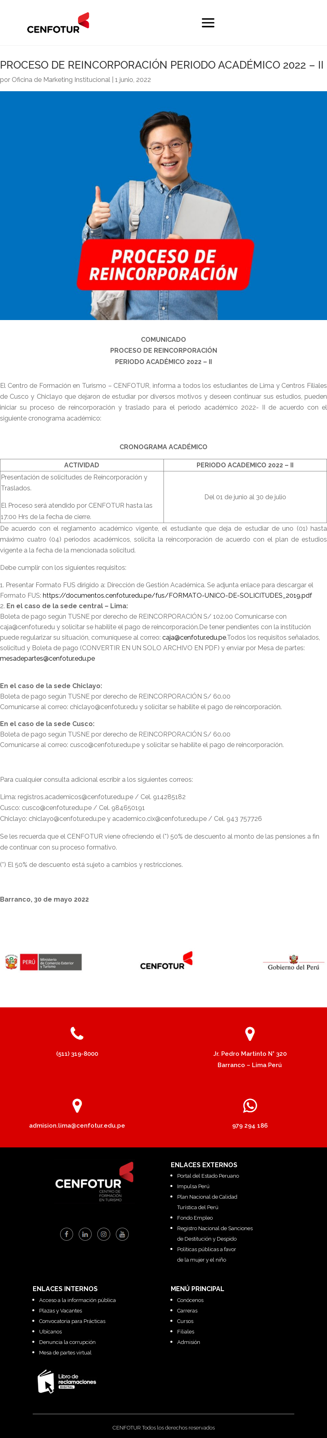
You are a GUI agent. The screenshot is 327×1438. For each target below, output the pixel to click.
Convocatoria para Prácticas (72, 1321)
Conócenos (190, 1300)
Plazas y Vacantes (60, 1311)
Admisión (188, 1342)
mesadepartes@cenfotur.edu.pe (47, 658)
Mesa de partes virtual (65, 1353)
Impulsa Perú (193, 1186)
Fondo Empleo (195, 1218)
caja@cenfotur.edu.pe (194, 637)
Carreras (187, 1311)
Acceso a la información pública (77, 1300)
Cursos (185, 1321)
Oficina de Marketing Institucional (61, 80)
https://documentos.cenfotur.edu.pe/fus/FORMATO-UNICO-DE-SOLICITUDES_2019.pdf (177, 595)
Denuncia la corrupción (67, 1342)
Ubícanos (50, 1332)
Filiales (185, 1332)
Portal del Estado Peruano (208, 1176)
